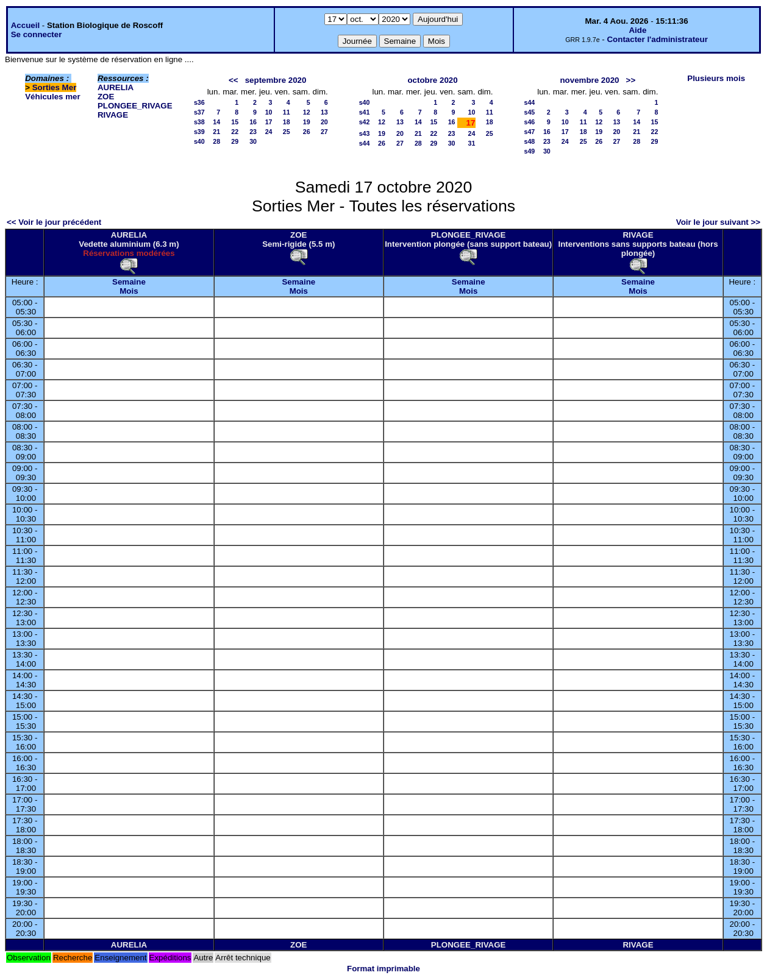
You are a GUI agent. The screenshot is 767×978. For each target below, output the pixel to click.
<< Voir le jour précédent (54, 222)
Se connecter (36, 34)
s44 (364, 143)
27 (324, 131)
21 (216, 131)
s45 (529, 112)
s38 (199, 122)
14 (216, 122)
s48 (529, 141)
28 (216, 141)
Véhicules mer (52, 96)
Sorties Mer (54, 87)
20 (324, 122)
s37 (199, 112)
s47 (529, 131)
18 (286, 122)
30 (253, 141)
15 (234, 122)
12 (306, 112)
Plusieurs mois (716, 78)
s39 (199, 131)
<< (233, 80)
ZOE (106, 96)
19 (306, 122)
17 (269, 122)
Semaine (129, 281)
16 (253, 122)
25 (286, 131)
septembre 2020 (276, 80)
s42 (364, 122)
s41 (364, 112)
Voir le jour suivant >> (718, 222)
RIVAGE (113, 114)
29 (234, 141)
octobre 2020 (432, 80)
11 (286, 112)
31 (472, 143)
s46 (529, 122)
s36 (199, 102)
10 (269, 112)
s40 (199, 141)
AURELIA (116, 87)
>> (631, 80)
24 (269, 131)
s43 (364, 133)
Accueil (25, 25)
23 (253, 131)
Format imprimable (383, 968)
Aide (637, 30)
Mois (129, 291)
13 (324, 112)
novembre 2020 (589, 80)
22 (234, 131)
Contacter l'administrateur (657, 39)
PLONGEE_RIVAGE (135, 105)
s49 (529, 151)
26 (306, 131)
